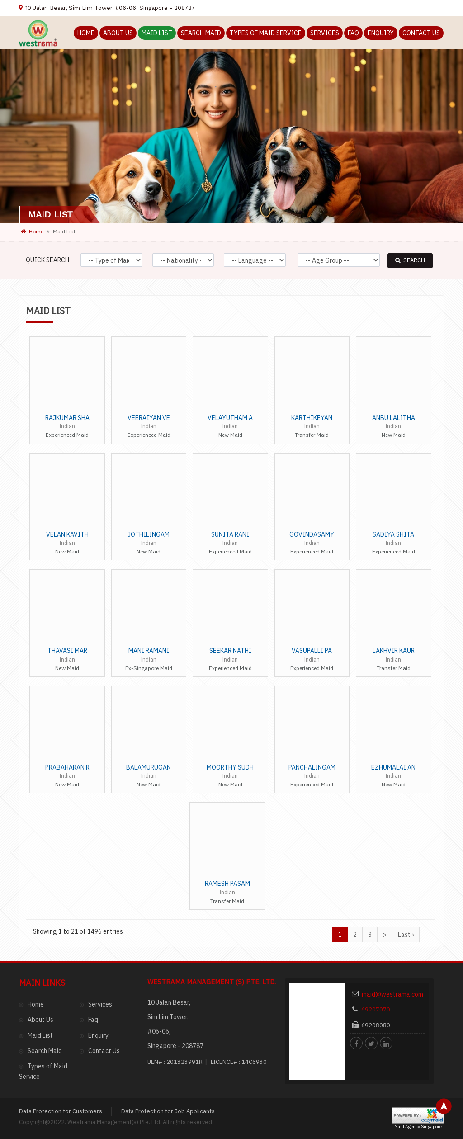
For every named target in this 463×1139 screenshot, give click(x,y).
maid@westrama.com (390, 898)
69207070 (381, 907)
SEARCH (410, 260)
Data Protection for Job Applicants (168, 999)
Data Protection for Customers (60, 999)
